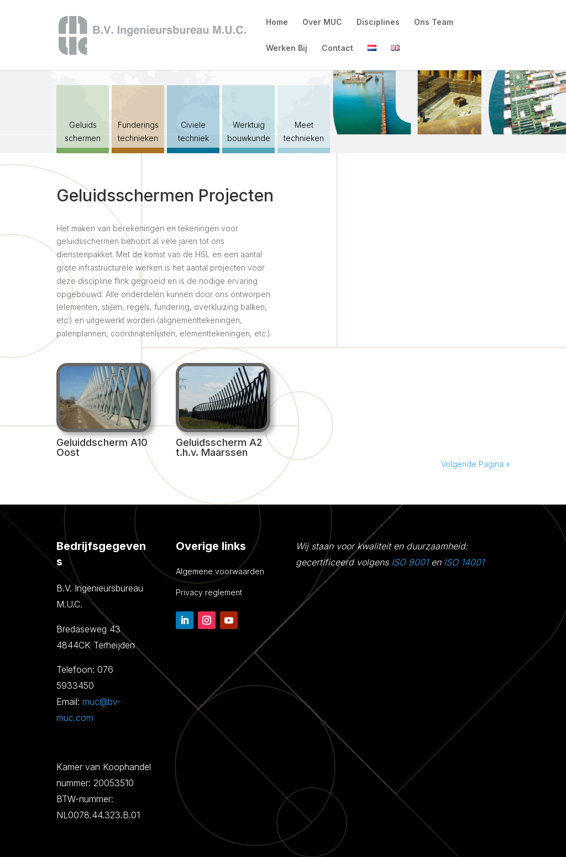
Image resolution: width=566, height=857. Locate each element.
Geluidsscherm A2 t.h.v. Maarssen (219, 447)
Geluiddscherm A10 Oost (102, 447)
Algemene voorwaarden (220, 571)
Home (277, 22)
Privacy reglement (209, 592)
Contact (337, 48)
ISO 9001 (409, 562)
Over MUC (322, 22)
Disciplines (378, 22)
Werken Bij (286, 48)
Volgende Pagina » (475, 464)
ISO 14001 (464, 562)
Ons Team (433, 22)
